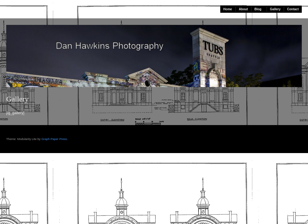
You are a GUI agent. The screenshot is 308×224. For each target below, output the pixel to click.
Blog (257, 9)
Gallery (275, 9)
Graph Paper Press (54, 139)
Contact (293, 9)
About (243, 9)
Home (227, 9)
